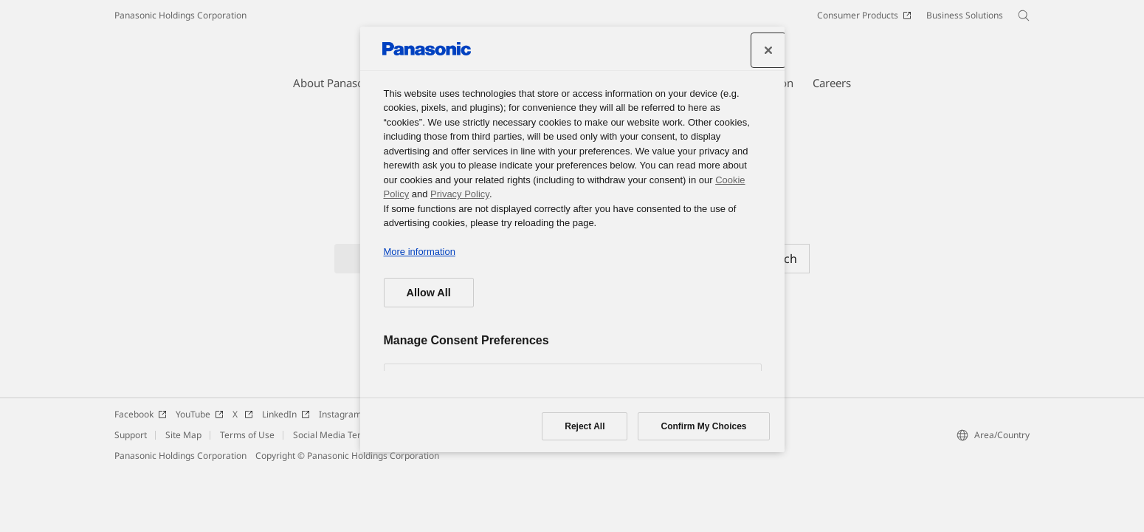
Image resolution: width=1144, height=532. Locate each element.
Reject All (584, 426)
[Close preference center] (768, 50)
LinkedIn (286, 414)
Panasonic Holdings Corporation (180, 15)
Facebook (140, 414)
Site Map (183, 435)
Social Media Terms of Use (347, 435)
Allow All (429, 293)
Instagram (347, 414)
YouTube (200, 414)
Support (130, 435)
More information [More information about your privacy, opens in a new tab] (419, 251)
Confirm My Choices (703, 426)
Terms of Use (247, 435)
